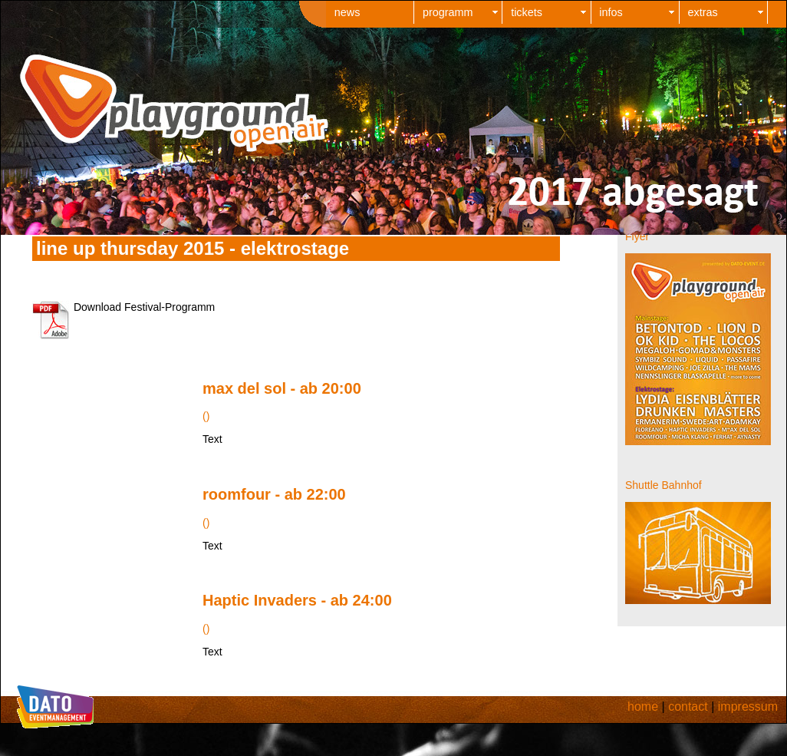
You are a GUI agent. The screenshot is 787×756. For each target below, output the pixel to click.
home (642, 706)
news (347, 12)
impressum (748, 706)
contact (688, 706)
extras (703, 12)
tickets (526, 12)
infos (610, 12)
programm (448, 12)
